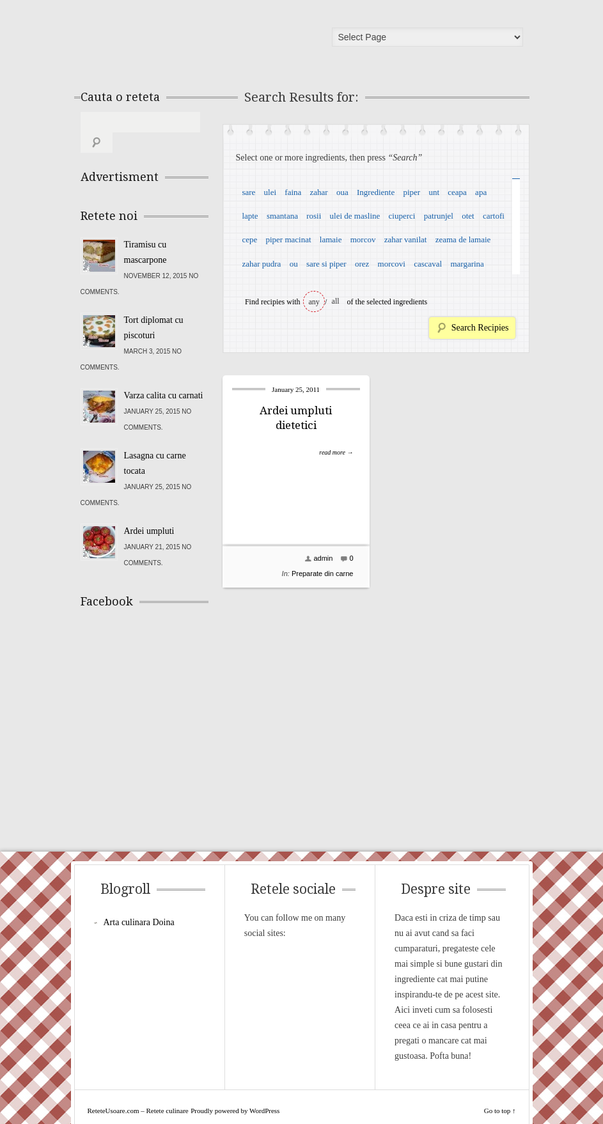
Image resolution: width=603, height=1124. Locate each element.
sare (248, 192)
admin (323, 558)
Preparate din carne (323, 573)
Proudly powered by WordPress (235, 1090)
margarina (466, 264)
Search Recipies (480, 327)
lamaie (331, 239)
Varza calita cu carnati (163, 375)
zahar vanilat (405, 239)
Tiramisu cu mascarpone (145, 231)
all (336, 301)
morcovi (391, 264)
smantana (282, 216)
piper (411, 192)
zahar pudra (261, 264)
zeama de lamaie (463, 239)
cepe (249, 239)
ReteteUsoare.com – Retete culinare (172, 40)
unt (433, 192)
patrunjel (438, 216)
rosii (313, 216)
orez (362, 264)
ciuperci (402, 216)
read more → (336, 452)
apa (481, 192)
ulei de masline (355, 216)
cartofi (494, 216)
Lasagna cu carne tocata (155, 442)
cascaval (428, 264)
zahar (319, 192)
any (314, 301)
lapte (250, 216)
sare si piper (326, 264)
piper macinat (288, 239)
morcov (363, 239)
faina (293, 192)
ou (294, 264)
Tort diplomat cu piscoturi (154, 307)
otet (468, 216)
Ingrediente (376, 192)
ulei (270, 192)
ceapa (457, 192)
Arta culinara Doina (139, 902)
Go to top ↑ (500, 1090)
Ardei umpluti (149, 510)
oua (342, 192)
